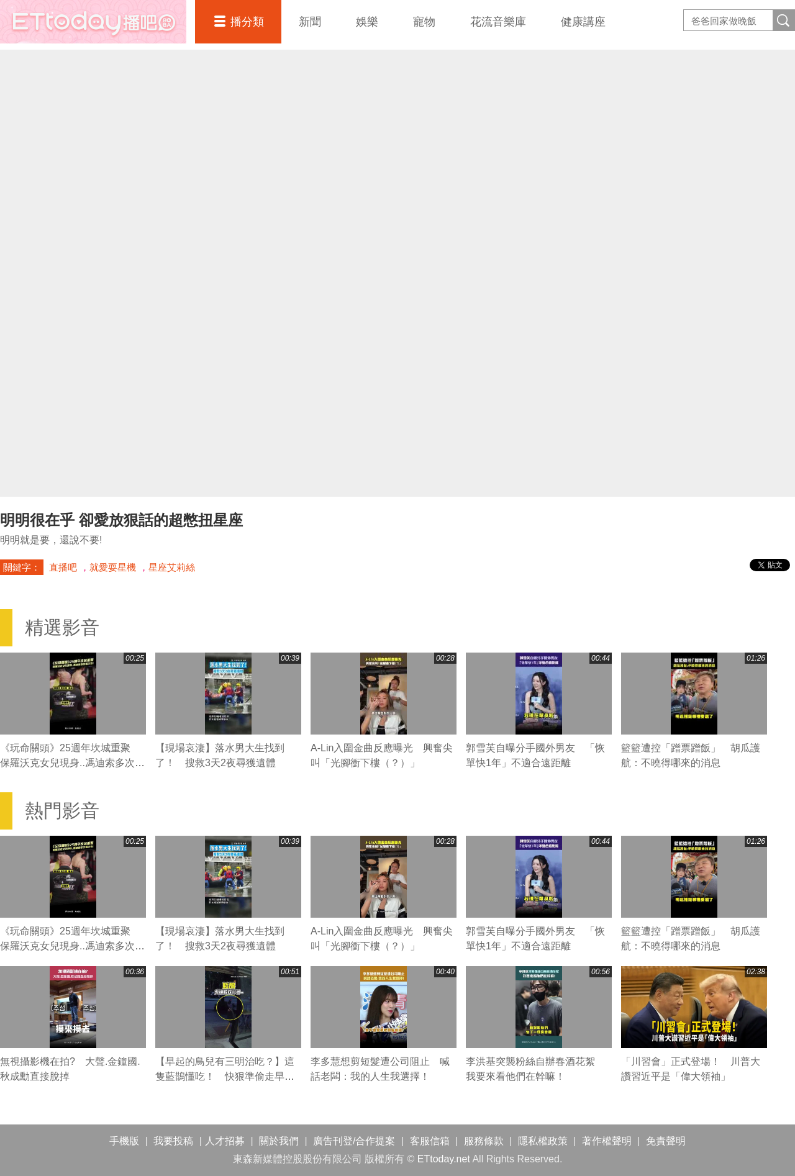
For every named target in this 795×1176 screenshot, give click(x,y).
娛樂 (367, 22)
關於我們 (279, 1141)
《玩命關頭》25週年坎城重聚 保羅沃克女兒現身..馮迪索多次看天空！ (72, 763)
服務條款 (484, 1141)
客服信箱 (430, 1141)
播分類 (247, 22)
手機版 (124, 1141)
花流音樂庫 (498, 22)
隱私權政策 (543, 1141)
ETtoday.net (443, 1159)
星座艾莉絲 (171, 567)
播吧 (93, 21)
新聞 (310, 22)
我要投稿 (173, 1141)
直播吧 (63, 567)
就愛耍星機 (112, 567)
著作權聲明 (607, 1141)
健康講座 (583, 22)
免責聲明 (666, 1141)
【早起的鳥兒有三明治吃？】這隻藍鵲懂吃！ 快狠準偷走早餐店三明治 (224, 1076)
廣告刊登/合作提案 (354, 1141)
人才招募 (225, 1141)
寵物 (424, 22)
